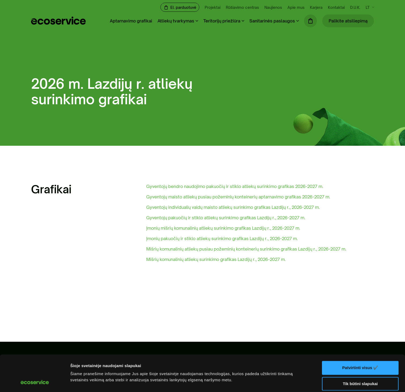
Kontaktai (336, 7)
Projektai (212, 7)
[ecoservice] (58, 23)
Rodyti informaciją (88, 381)
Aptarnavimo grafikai (131, 21)
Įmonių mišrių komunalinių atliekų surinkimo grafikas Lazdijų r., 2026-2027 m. (223, 228)
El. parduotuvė (183, 7)
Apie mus (296, 7)
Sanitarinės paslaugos (272, 21)
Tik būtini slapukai (360, 349)
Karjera (316, 7)
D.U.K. (355, 7)
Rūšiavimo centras (242, 7)
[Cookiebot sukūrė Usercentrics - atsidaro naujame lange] (34, 382)
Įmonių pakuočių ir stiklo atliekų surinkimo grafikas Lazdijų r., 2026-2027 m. (222, 238)
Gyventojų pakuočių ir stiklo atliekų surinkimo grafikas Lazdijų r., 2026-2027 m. (225, 217)
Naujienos (273, 7)
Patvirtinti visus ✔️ (360, 334)
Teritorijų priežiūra (221, 21)
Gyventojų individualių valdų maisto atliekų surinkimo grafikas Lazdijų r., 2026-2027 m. (233, 207)
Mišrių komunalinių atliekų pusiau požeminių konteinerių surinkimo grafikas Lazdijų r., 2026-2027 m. (246, 249)
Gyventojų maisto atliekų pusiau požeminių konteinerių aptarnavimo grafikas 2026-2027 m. (238, 196)
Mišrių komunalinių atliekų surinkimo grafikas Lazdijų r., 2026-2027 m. (216, 259)
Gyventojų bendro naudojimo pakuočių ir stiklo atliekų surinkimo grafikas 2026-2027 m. (234, 186)
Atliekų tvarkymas (176, 21)
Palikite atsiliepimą (348, 21)
